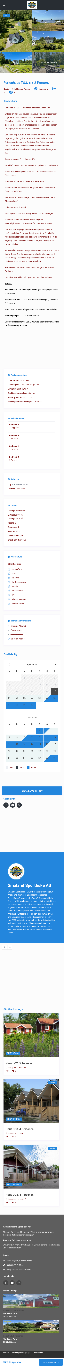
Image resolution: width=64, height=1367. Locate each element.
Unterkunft (22, 1068)
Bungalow (43, 89)
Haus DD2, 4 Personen (20, 1194)
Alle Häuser (17, 89)
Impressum (38, 1353)
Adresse (13, 479)
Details (13, 505)
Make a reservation (51, 1362)
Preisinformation (17, 375)
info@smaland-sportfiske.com (19, 1270)
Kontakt (6, 1353)
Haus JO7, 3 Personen (19, 1063)
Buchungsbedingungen (21, 1353)
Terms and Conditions (19, 621)
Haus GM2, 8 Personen (13, 1336)
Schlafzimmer (16, 418)
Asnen (27, 89)
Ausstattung (15, 557)
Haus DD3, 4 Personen (20, 1129)
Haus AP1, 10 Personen (13, 1310)
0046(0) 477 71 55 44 (15, 1265)
